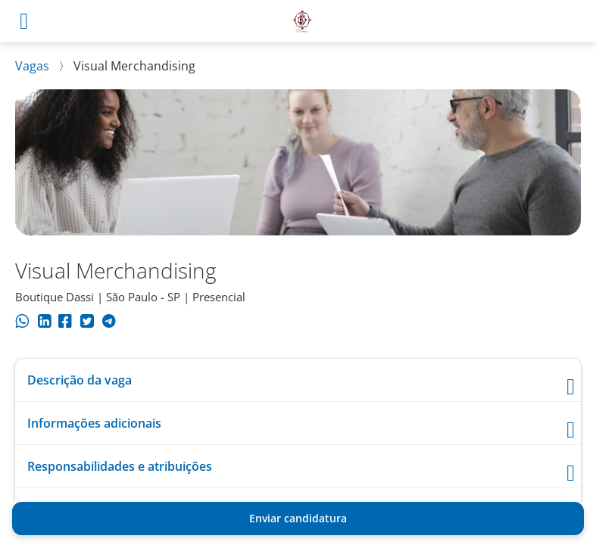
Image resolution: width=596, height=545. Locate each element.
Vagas (32, 66)
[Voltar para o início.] (303, 21)
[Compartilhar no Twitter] (87, 323)
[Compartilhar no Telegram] (108, 323)
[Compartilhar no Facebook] (65, 323)
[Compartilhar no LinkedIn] (44, 323)
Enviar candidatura (298, 518)
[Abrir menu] (24, 21)
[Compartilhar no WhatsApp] (22, 323)
